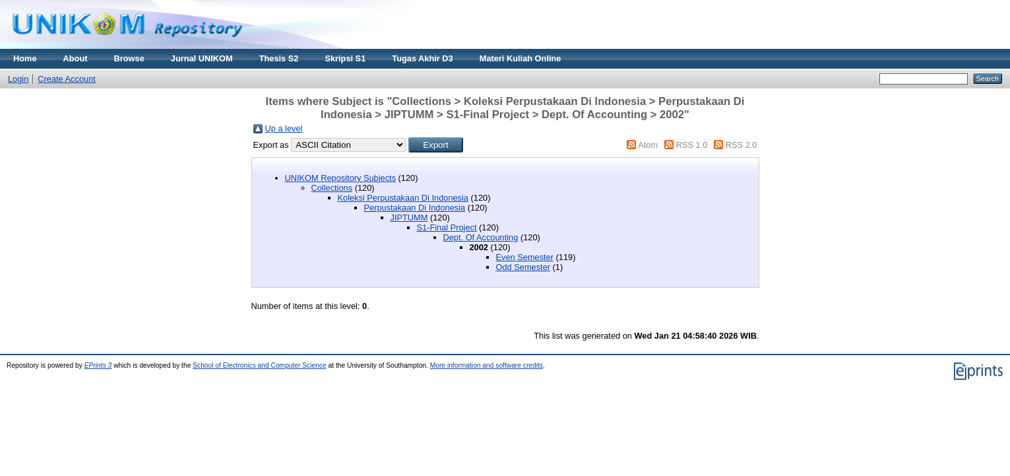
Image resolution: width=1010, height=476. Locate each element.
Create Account (67, 79)
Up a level (284, 128)
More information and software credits (486, 365)
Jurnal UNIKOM (202, 58)
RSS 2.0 (741, 145)
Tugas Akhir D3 (422, 58)
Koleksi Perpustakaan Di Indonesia (403, 198)
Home (25, 58)
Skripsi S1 (345, 58)
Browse (129, 58)
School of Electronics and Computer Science (260, 365)
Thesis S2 (279, 58)
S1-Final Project (447, 227)
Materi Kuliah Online (520, 58)
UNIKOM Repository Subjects (340, 178)
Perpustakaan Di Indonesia (415, 208)
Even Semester (525, 257)
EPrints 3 (98, 365)
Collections (332, 188)
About (75, 58)
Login (18, 79)
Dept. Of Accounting (481, 237)
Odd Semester (523, 267)
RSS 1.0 (692, 145)
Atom (648, 145)
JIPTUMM (409, 217)
